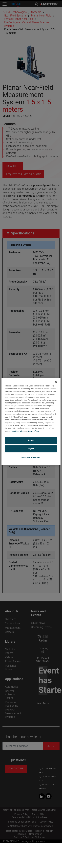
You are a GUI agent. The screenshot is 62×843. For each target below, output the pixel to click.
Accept (31, 440)
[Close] (56, 381)
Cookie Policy (18, 431)
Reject (31, 449)
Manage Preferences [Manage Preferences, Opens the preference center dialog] (30, 457)
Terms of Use (33, 431)
